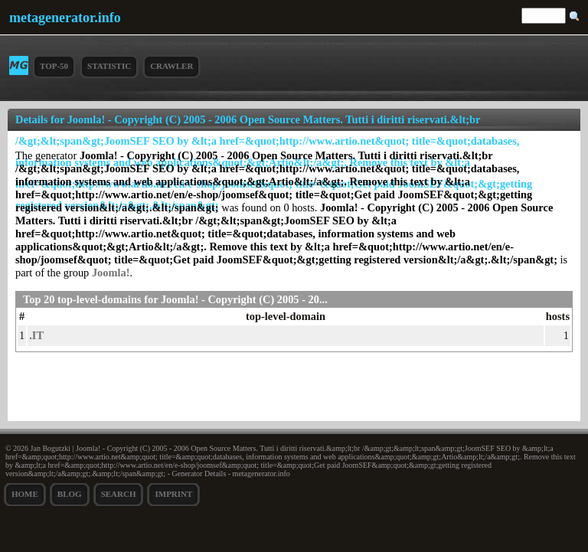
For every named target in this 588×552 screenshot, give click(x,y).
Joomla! (111, 272)
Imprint (173, 493)
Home (24, 493)
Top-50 (54, 65)
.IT (36, 335)
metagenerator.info (65, 17)
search (118, 493)
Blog (69, 493)
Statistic (109, 65)
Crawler (171, 65)
